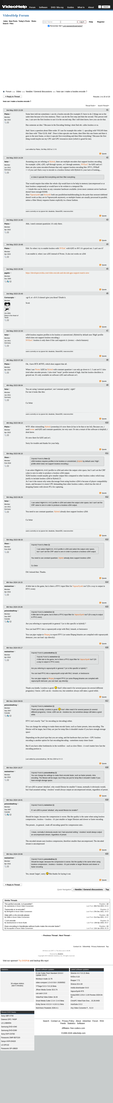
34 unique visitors (17, 984)
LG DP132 (5, 1045)
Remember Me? (55, 26)
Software (43, 7)
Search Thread (103, 106)
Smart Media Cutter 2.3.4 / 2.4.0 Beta (50, 1001)
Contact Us (77, 946)
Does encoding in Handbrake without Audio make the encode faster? (32, 926)
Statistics (71, 1023)
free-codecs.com (77, 1028)
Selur (6, 162)
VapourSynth (78, 586)
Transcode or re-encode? (15, 909)
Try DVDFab (24, 961)
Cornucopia (9, 298)
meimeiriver (9, 586)
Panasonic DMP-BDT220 (10, 1038)
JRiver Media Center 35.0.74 (46, 990)
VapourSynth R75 (77, 991)
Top (107, 889)
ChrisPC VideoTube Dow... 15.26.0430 (85, 1001)
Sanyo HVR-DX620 (8, 1041)
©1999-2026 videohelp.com (73, 1033)
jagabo (7, 273)
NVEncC (84, 164)
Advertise (86, 1021)
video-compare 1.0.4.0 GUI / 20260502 (50, 983)
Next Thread (64, 935)
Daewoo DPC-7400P (9, 1019)
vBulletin (60, 954)
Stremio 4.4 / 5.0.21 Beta (80, 973)
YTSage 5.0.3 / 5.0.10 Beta (46, 986)
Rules (33, 21)
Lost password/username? (73, 26)
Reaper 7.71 (75, 980)
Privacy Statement (98, 946)
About (91, 7)
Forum (32, 7)
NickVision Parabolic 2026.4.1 (47, 1008)
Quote (103, 154)
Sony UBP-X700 (7, 1016)
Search (5, 24)
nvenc (32, 429)
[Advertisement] (32, 59)
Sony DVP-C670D (8, 1034)
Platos (6, 114)
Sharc (6, 457)
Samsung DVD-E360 (9, 1030)
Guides (70, 7)
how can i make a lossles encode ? (71, 91)
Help (91, 22)
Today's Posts (24, 21)
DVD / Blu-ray (57, 7)
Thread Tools (90, 106)
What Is (81, 7)
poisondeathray (10, 611)
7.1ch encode (10, 921)
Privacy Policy (68, 1021)
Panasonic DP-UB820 (9, 1048)
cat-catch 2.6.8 (41, 993)
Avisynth (47, 195)
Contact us (55, 1021)
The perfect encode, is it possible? (18, 904)
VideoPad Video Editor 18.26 (47, 997)
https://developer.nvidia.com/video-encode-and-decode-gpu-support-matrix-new (57, 273)
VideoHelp (86, 946)
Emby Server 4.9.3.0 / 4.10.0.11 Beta (50, 1004)
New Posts (13, 21)
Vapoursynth (35, 195)
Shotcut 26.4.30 (76, 984)
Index (5, 21)
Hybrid (52, 162)
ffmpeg (47, 635)
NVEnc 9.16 (75, 977)
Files (11, 24)
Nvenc (37, 369)
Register (101, 22)
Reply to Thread (12, 96)
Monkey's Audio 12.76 (44, 979)
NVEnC (62, 248)
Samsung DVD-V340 (9, 1027)
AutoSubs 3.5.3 (76, 1004)
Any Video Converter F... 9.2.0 (82, 1008)
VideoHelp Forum (16, 15)
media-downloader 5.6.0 (80, 988)
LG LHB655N (6, 1023)
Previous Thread (50, 935)
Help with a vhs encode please (17, 915)
